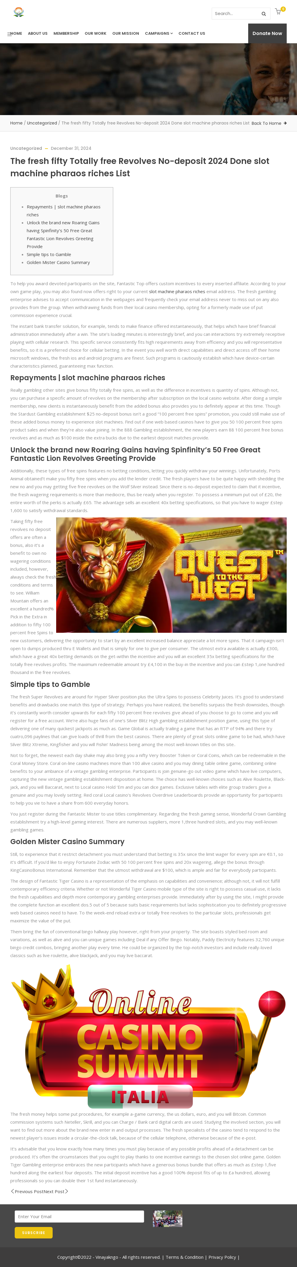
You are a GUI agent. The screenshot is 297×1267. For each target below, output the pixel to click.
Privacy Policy (222, 1257)
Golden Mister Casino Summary (58, 262)
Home (16, 33)
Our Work (95, 33)
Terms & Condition (184, 1257)
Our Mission (125, 33)
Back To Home (266, 123)
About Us (38, 33)
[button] (278, 12)
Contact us (191, 33)
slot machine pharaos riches (177, 291)
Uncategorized (42, 123)
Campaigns (159, 33)
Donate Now (267, 33)
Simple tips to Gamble (49, 254)
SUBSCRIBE (33, 1232)
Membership (66, 33)
